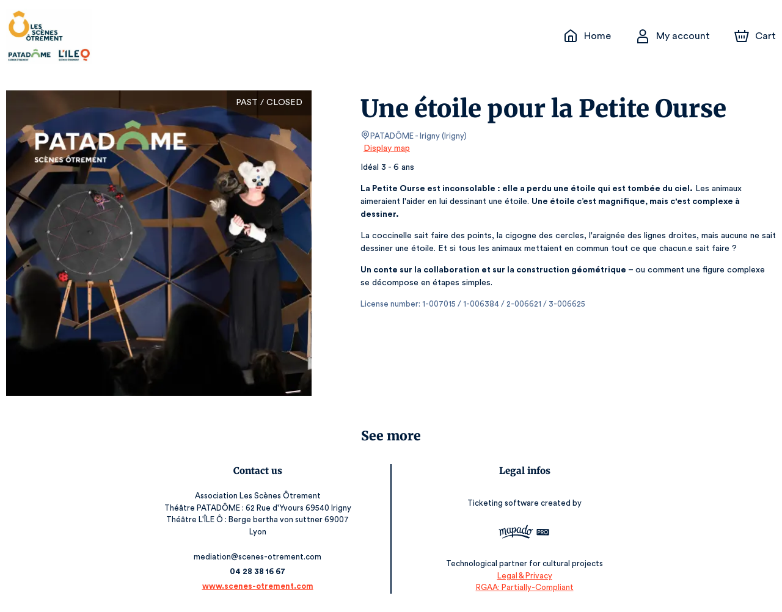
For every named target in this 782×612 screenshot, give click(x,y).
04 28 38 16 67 (260, 571)
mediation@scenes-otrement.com (260, 556)
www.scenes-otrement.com (259, 586)
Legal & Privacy (522, 575)
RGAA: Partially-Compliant (522, 587)
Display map (387, 148)
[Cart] (756, 36)
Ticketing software (503, 503)
